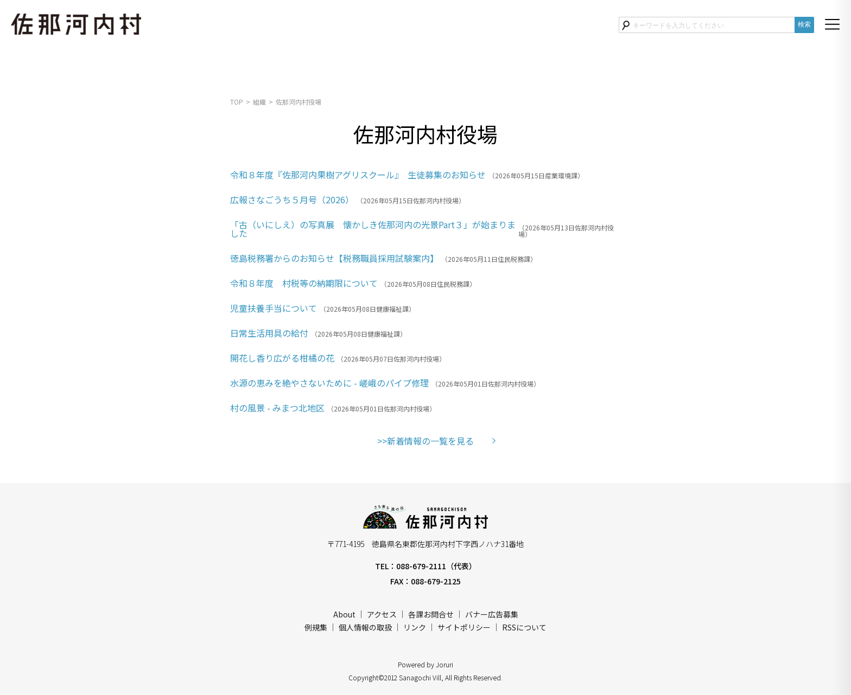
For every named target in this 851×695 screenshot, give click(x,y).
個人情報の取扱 (365, 627)
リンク (414, 627)
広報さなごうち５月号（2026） (292, 199)
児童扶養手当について (273, 308)
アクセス (382, 614)
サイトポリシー (464, 627)
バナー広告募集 (491, 614)
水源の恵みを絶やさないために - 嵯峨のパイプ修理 (329, 382)
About (344, 614)
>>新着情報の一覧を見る (425, 440)
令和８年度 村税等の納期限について (304, 283)
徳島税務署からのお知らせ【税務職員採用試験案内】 (334, 258)
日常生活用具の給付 (269, 333)
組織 (259, 101)
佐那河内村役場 (298, 101)
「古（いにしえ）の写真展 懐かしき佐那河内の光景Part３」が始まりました (373, 228)
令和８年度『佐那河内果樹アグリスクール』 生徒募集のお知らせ (358, 174)
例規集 (315, 627)
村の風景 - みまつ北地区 (277, 407)
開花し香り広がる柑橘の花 (282, 357)
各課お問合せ (431, 614)
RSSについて (524, 627)
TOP (236, 101)
